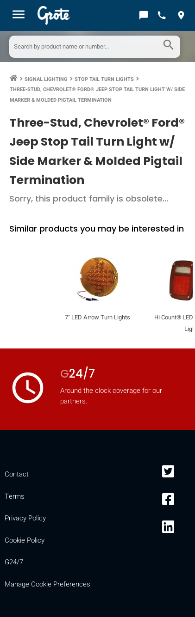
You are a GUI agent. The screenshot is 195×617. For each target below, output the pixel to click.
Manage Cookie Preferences (47, 584)
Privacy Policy (25, 518)
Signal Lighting (46, 79)
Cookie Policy (24, 540)
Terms (15, 496)
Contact (17, 474)
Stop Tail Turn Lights (104, 79)
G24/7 (14, 562)
